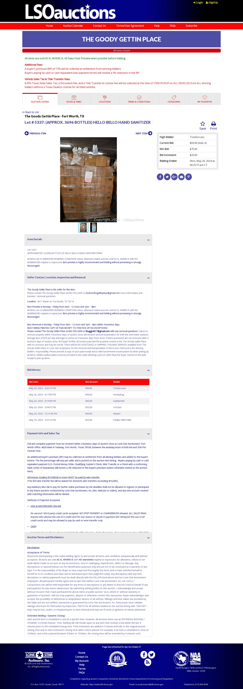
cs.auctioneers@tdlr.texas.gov (149, 684)
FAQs (173, 25)
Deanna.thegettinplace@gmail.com (103, 292)
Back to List (30, 112)
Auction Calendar (73, 25)
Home (49, 25)
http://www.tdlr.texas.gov (101, 684)
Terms (82, 668)
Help (156, 25)
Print (213, 126)
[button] (149, 140)
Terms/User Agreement (130, 25)
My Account (81, 661)
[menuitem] (199, 2)
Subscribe (191, 25)
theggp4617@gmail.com (98, 331)
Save (202, 126)
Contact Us (99, 25)
